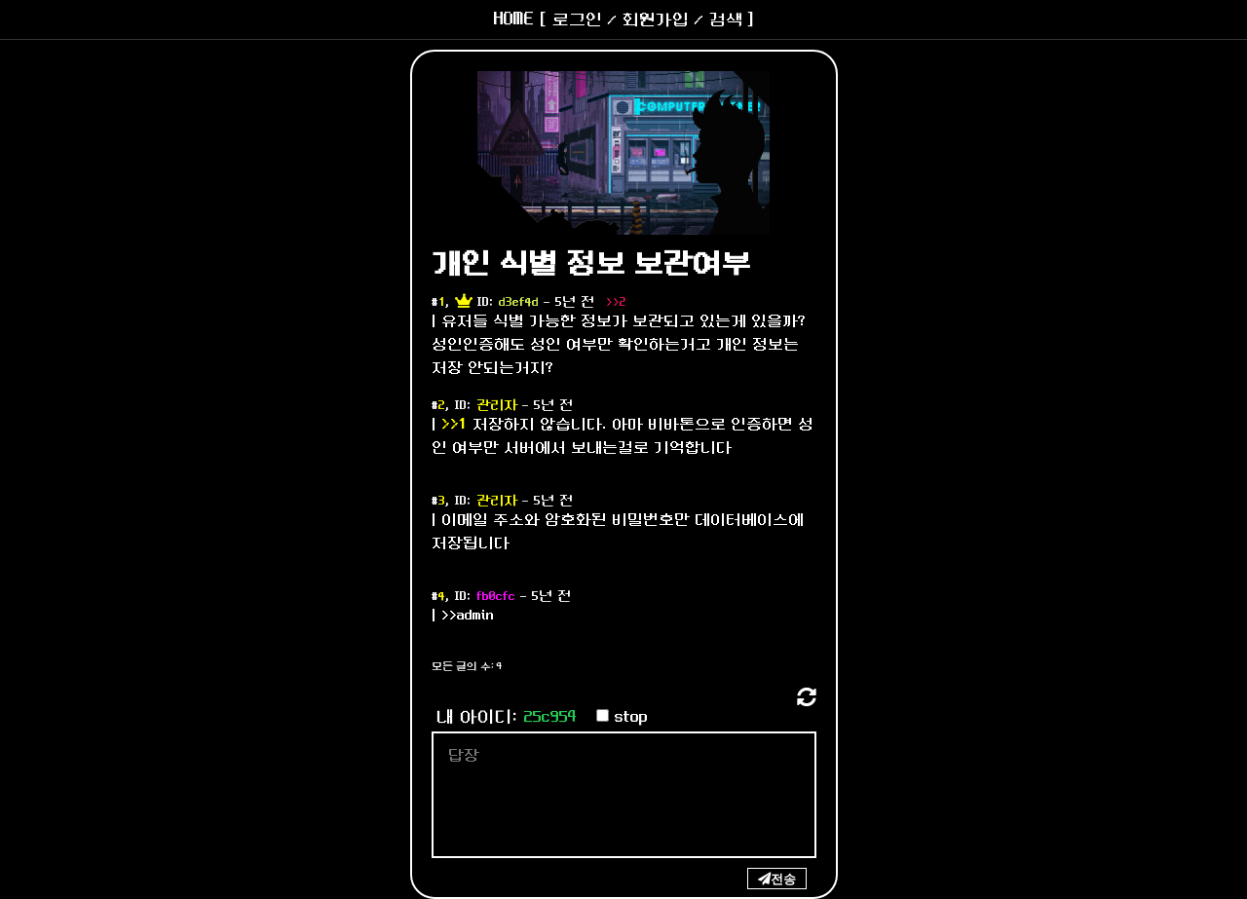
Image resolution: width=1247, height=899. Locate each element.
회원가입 (656, 20)
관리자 (496, 405)
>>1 (454, 424)
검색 (725, 20)
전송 (783, 878)
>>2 (616, 302)
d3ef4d (519, 302)
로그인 (577, 20)
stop (631, 717)
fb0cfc (495, 596)
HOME (514, 19)
